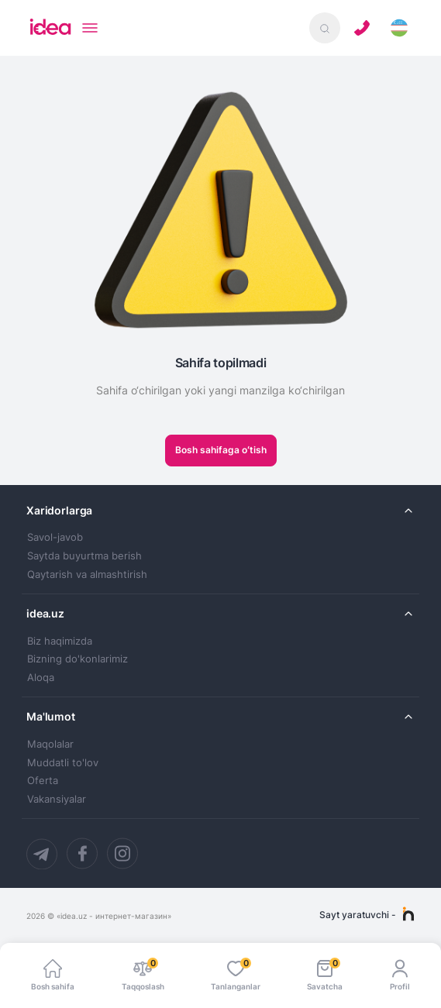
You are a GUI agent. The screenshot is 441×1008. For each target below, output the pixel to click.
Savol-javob (55, 537)
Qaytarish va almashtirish (87, 574)
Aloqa (40, 677)
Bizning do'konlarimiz (77, 659)
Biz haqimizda (59, 641)
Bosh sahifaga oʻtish (221, 450)
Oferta (42, 780)
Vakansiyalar (56, 799)
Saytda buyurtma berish (84, 556)
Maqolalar (50, 744)
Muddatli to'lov (62, 763)
